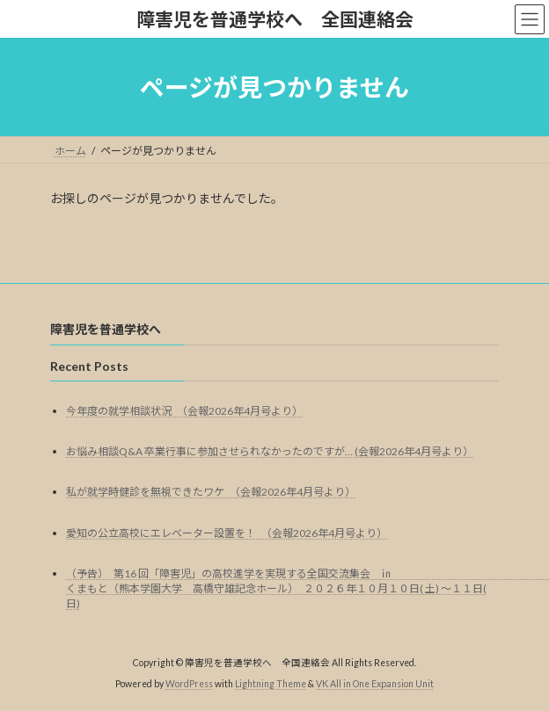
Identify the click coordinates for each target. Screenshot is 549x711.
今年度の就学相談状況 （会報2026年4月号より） (184, 410)
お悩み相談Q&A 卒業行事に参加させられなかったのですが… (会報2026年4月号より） (269, 451)
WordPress (189, 684)
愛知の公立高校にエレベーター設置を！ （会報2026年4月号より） (226, 533)
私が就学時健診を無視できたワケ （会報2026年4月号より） (210, 492)
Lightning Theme (270, 684)
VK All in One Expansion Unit (375, 684)
